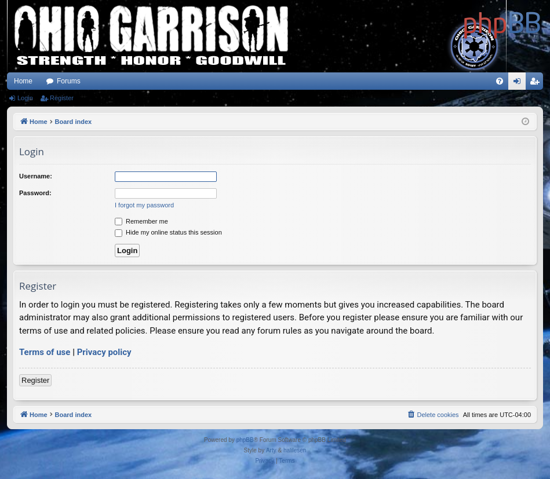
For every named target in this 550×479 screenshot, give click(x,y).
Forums (69, 81)
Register (62, 97)
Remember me (141, 221)
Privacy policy (104, 352)
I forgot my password (144, 205)
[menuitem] (499, 81)
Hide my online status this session (168, 232)
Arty (271, 450)
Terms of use (44, 352)
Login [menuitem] (519, 83)
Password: (35, 192)
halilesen (294, 450)
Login (25, 97)
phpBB (245, 440)
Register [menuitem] (537, 83)
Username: (35, 176)
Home (23, 81)
